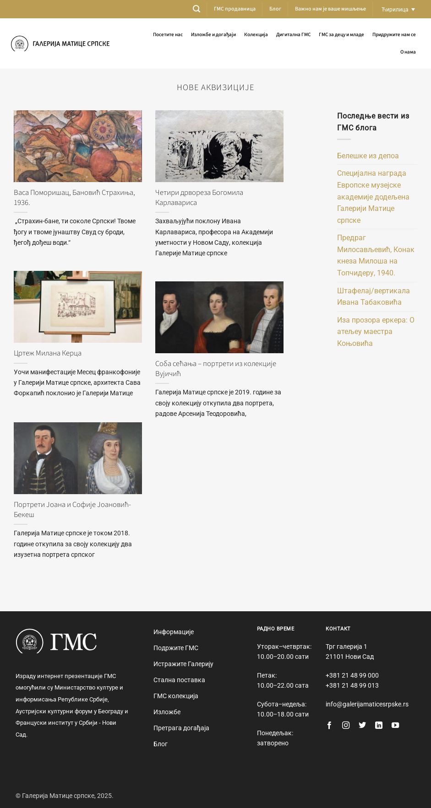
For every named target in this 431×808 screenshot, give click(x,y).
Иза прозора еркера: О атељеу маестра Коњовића (376, 332)
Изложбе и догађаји (213, 34)
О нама (408, 51)
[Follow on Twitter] (362, 726)
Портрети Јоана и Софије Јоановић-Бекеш (72, 510)
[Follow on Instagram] (345, 726)
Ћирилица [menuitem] (395, 9)
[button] (196, 9)
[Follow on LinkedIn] (378, 726)
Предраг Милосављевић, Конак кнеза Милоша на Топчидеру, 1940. (376, 256)
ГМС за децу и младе (341, 34)
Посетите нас (168, 34)
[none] (398, 9)
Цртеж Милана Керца (48, 354)
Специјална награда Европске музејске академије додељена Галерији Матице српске (373, 197)
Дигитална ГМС (293, 34)
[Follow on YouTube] (395, 726)
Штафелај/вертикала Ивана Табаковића (373, 296)
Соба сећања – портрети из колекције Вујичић (215, 369)
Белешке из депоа (368, 155)
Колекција (256, 34)
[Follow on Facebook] (329, 726)
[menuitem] (398, 9)
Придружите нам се (394, 34)
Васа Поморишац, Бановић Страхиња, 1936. (74, 198)
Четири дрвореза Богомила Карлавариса (199, 198)
